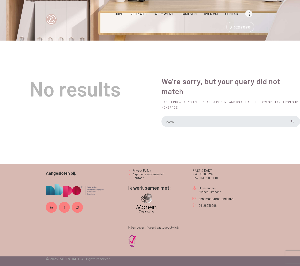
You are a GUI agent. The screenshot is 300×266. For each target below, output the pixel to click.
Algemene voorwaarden (148, 174)
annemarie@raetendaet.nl (216, 198)
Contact (138, 178)
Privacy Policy (142, 170)
